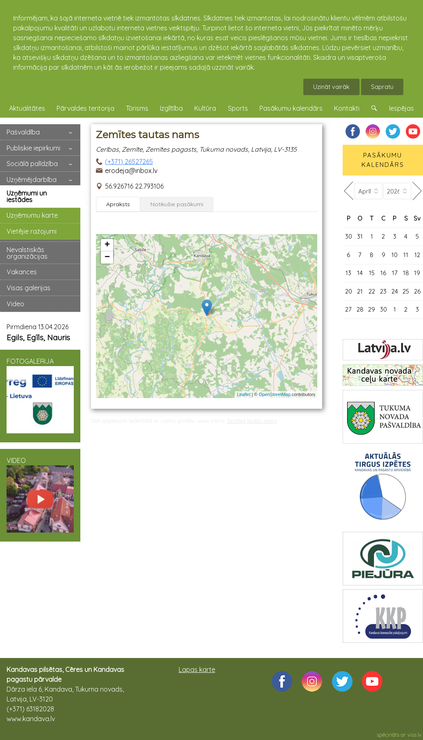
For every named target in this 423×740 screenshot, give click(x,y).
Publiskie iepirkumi (33, 148)
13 (348, 273)
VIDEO (40, 494)
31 (360, 236)
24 (394, 291)
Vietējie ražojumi (32, 231)
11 (405, 255)
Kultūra (205, 108)
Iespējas (401, 108)
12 (417, 255)
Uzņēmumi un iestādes (27, 196)
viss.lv (414, 734)
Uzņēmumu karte (32, 215)
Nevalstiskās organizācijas (27, 253)
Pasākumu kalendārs (291, 108)
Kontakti (346, 108)
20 (348, 291)
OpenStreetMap (275, 394)
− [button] (107, 257)
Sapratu (382, 87)
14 (360, 273)
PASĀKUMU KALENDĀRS (383, 159)
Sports (238, 108)
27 (348, 309)
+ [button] (107, 245)
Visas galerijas (28, 288)
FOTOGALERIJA (40, 395)
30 (348, 236)
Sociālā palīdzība (32, 163)
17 (395, 273)
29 (371, 309)
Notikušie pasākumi (176, 204)
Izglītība (171, 108)
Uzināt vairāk (331, 87)
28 (360, 309)
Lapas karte (197, 669)
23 (383, 291)
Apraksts (118, 204)
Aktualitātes (27, 108)
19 (417, 273)
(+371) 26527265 (129, 161)
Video (15, 304)
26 (417, 291)
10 (394, 255)
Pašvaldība (23, 132)
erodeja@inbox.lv (131, 170)
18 (406, 273)
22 (371, 291)
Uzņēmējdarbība (32, 179)
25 (406, 291)
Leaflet (243, 394)
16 (383, 273)
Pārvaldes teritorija (85, 108)
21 (360, 291)
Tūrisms (137, 108)
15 (372, 273)
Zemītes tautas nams (252, 420)
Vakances (22, 272)
